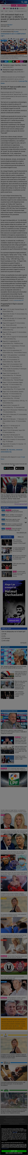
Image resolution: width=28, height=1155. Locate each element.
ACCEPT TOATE (14, 1151)
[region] (14, 1139)
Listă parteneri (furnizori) (4, 1148)
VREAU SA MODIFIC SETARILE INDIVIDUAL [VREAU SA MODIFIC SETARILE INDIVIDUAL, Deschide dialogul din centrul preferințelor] (14, 1152)
